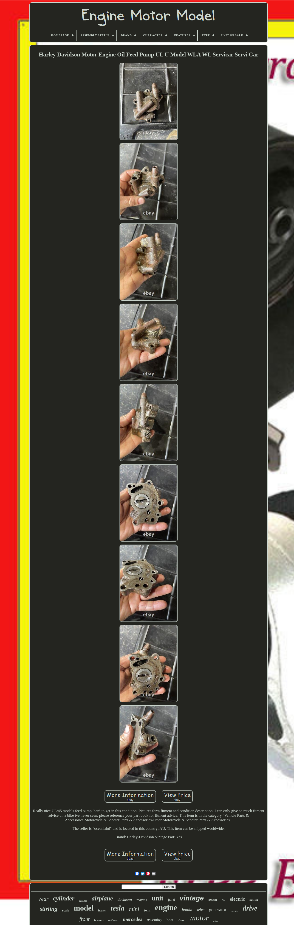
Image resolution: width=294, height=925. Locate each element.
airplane (102, 898)
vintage (192, 898)
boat (170, 920)
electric (237, 899)
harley (102, 910)
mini (134, 909)
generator (217, 909)
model (83, 908)
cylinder (63, 898)
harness (99, 920)
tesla (117, 908)
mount (253, 900)
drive (250, 908)
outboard (113, 920)
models (234, 911)
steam (212, 900)
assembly (154, 919)
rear (43, 899)
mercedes (132, 919)
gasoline (83, 901)
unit (157, 898)
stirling (49, 908)
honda (187, 910)
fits (223, 900)
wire (200, 909)
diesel (182, 920)
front (84, 919)
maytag (141, 900)
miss (215, 920)
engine (166, 907)
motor (199, 918)
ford (171, 899)
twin (147, 910)
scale (65, 910)
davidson (125, 899)
